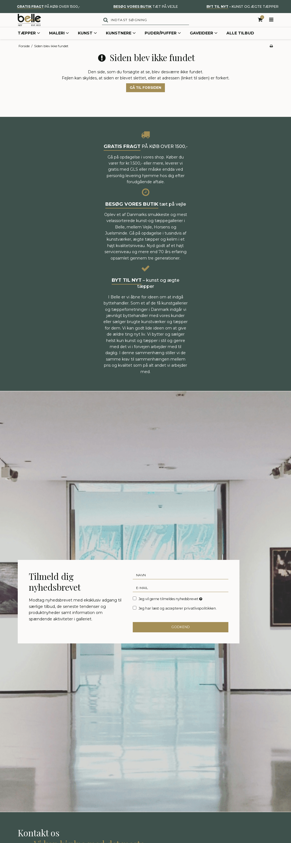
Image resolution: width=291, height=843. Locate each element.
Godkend (180, 636)
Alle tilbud (240, 42)
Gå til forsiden (145, 97)
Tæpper (29, 43)
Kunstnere (121, 43)
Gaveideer (204, 43)
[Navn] (180, 584)
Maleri (59, 43)
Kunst (87, 43)
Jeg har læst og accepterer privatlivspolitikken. (178, 618)
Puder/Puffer (163, 43)
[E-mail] (180, 596)
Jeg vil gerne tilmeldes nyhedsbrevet (171, 608)
